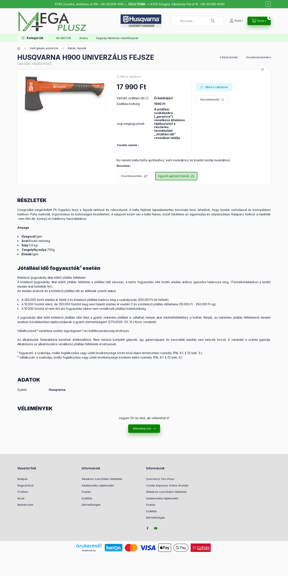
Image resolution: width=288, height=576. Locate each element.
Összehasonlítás (131, 176)
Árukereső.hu (89, 550)
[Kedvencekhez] (262, 69)
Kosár (21, 498)
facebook (147, 528)
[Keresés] (213, 21)
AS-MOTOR (63, 38)
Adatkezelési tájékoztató (98, 485)
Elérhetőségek (91, 504)
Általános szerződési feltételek (102, 479)
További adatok (127, 145)
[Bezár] (268, 4)
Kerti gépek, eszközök (44, 48)
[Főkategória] (18, 48)
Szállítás (87, 498)
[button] (32, 38)
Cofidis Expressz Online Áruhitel (167, 485)
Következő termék (257, 57)
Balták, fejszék (77, 48)
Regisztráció (25, 485)
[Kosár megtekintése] (259, 21)
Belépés (22, 479)
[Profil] (236, 21)
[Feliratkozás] (212, 99)
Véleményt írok (142, 428)
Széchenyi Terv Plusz (160, 479)
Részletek (123, 165)
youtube (156, 528)
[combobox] (197, 21)
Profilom (22, 491)
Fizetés (86, 491)
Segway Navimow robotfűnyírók (117, 38)
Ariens (83, 38)
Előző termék (230, 57)
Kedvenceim (25, 504)
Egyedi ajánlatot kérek (173, 176)
